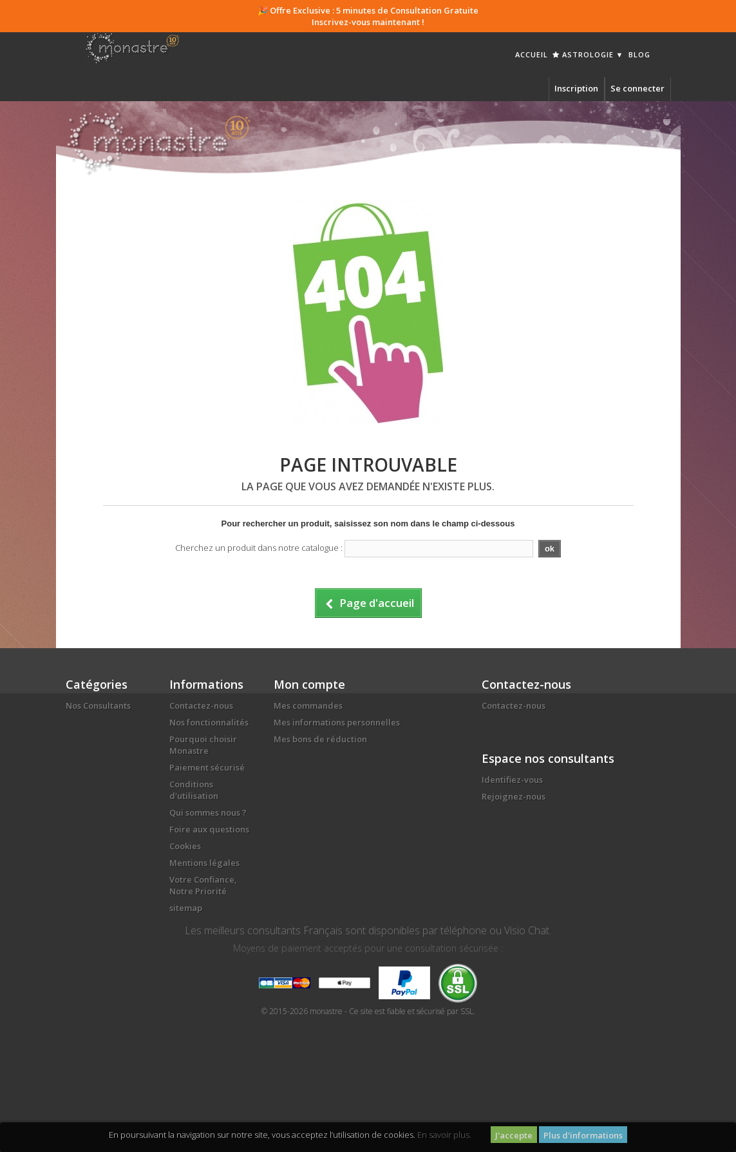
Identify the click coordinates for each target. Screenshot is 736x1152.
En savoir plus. (444, 1134)
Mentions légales (204, 863)
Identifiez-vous (512, 779)
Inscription (576, 88)
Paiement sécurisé (207, 767)
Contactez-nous (201, 705)
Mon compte (309, 684)
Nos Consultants (98, 705)
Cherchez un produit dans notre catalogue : (259, 547)
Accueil (531, 54)
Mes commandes (308, 705)
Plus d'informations (583, 1135)
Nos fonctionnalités (209, 722)
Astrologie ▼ (588, 54)
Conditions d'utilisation (193, 790)
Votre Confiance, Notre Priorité (203, 885)
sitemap (185, 908)
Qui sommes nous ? (208, 812)
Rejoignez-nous (513, 796)
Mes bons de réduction (320, 739)
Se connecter (637, 88)
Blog (639, 54)
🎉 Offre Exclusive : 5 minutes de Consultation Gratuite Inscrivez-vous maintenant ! (368, 16)
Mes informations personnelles (337, 722)
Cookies (185, 846)
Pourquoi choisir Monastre (203, 744)
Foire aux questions (209, 829)
